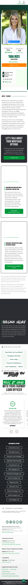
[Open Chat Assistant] (24, 581)
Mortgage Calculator (14, 356)
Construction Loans (14, 447)
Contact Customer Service (8, 542)
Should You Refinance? (14, 363)
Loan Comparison (10, 366)
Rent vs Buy (14, 359)
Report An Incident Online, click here (11, 553)
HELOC (21, 366)
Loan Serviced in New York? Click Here (11, 544)
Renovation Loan (14, 486)
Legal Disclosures (6, 571)
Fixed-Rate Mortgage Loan (14, 473)
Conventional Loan (14, 465)
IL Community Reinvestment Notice (10, 575)
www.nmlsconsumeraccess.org (10, 583)
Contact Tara (14, 157)
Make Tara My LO (15, 41)
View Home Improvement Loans (14, 211)
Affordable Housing (14, 452)
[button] (24, 2)
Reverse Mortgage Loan (14, 491)
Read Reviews (19, 52)
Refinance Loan (14, 482)
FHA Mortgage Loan (14, 469)
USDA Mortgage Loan (14, 495)
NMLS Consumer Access (8, 532)
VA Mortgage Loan (14, 499)
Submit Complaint (6, 562)
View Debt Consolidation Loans (14, 267)
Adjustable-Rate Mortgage (14, 460)
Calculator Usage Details (11, 370)
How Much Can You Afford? (14, 352)
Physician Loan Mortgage (14, 456)
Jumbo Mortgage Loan (14, 478)
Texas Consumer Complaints (8, 573)
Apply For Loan (14, 65)
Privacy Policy (5, 569)
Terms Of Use (13, 569)
